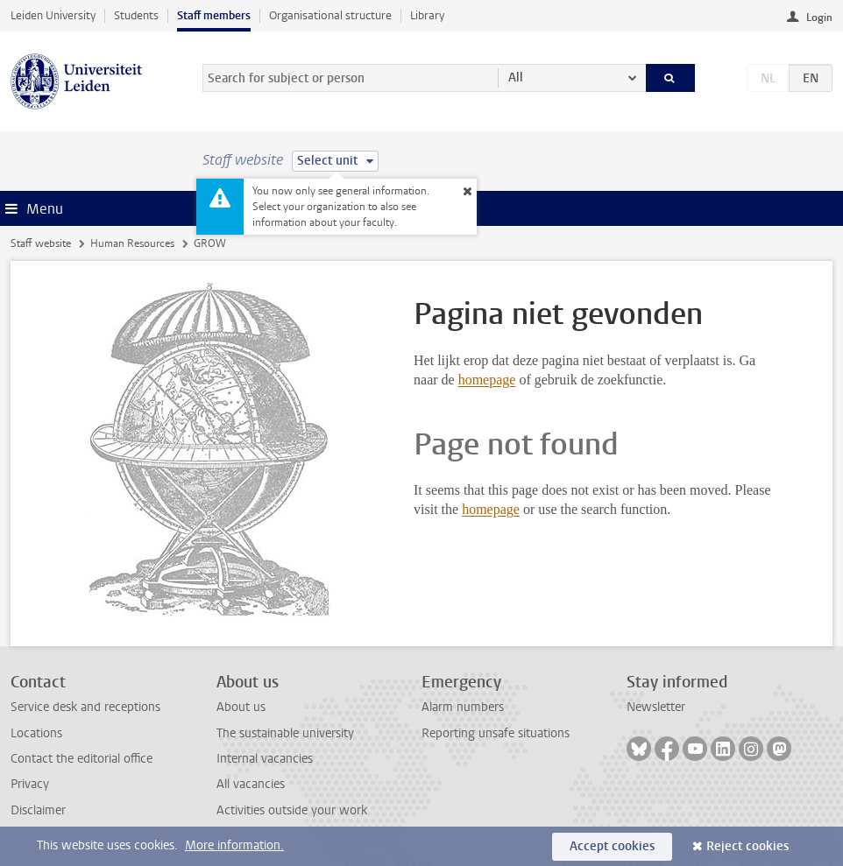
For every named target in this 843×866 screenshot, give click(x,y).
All (515, 77)
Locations (36, 733)
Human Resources (132, 243)
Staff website (41, 243)
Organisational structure (330, 15)
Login (819, 18)
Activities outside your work (291, 810)
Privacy (30, 784)
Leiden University (53, 15)
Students (136, 15)
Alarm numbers (463, 707)
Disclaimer (38, 810)
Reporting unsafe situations (496, 733)
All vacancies (250, 784)
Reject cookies (747, 846)
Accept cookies (612, 846)
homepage (487, 379)
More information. (234, 845)
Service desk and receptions (85, 707)
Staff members (214, 15)
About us (241, 707)
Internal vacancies (264, 758)
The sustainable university (285, 733)
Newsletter (656, 707)
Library (427, 15)
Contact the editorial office (81, 758)
